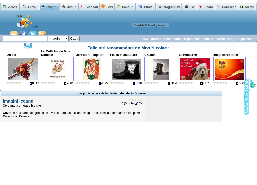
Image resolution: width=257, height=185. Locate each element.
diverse (54, 113)
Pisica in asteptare (123, 55)
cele (45, 113)
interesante (117, 113)
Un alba (149, 55)
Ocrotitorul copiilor (90, 55)
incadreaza (101, 113)
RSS (145, 39)
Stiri (110, 7)
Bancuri (127, 7)
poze (136, 113)
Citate (148, 7)
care (25, 113)
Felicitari (91, 7)
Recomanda (172, 39)
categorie (35, 113)
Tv (192, 7)
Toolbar (155, 39)
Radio (208, 7)
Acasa (12, 7)
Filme (32, 7)
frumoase (66, 113)
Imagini (52, 7)
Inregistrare (243, 39)
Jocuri (71, 7)
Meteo (249, 7)
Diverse (24, 116)
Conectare (224, 39)
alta (18, 113)
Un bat (11, 55)
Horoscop (229, 7)
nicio (129, 113)
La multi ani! (188, 55)
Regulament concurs (199, 39)
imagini (88, 113)
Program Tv (171, 7)
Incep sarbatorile (225, 55)
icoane (77, 113)
